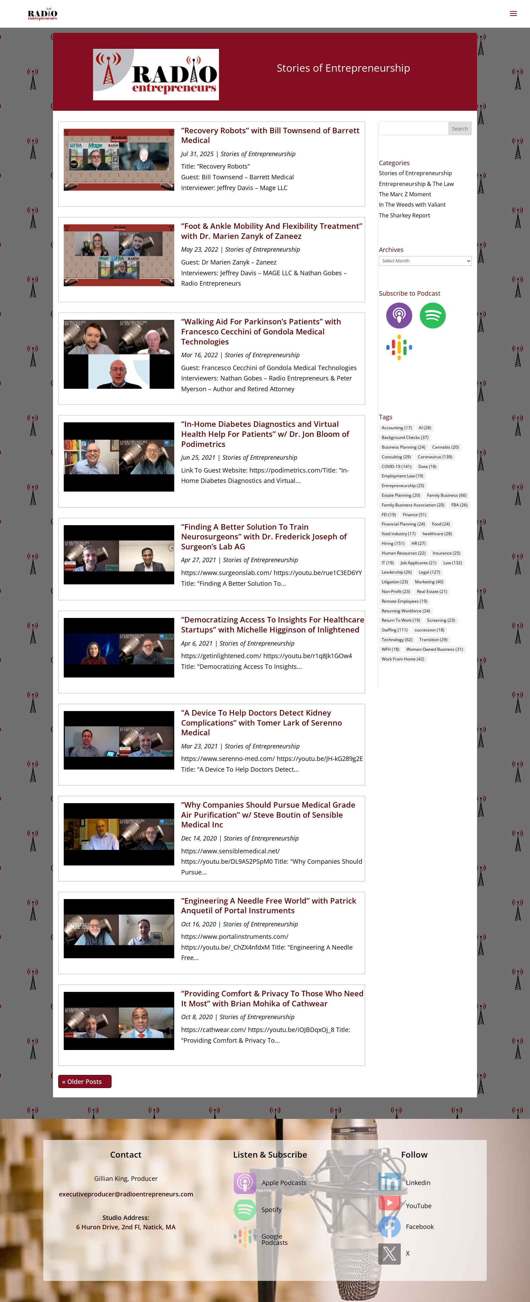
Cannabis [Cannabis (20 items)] (445, 447)
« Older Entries (85, 1081)
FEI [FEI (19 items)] (389, 515)
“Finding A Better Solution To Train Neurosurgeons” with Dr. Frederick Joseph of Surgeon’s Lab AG (264, 536)
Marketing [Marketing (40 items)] (429, 582)
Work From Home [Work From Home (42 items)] (403, 659)
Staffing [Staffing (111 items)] (395, 630)
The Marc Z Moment (405, 194)
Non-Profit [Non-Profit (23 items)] (396, 591)
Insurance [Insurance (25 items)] (446, 553)
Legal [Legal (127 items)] (429, 572)
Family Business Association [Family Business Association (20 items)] (413, 505)
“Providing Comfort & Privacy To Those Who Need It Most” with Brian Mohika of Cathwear (272, 998)
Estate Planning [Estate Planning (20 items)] (401, 495)
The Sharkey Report (404, 215)
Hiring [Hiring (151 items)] (393, 543)
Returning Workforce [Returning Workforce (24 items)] (406, 611)
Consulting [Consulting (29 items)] (396, 457)
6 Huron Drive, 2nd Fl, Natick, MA (126, 1227)
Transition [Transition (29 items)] (433, 640)
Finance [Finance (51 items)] (414, 515)
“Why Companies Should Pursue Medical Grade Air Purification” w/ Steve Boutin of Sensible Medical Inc (268, 814)
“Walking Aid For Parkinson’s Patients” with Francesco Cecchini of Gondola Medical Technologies (261, 331)
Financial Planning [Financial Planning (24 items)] (403, 524)
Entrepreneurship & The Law (416, 184)
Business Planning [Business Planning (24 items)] (403, 447)
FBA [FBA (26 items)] (459, 505)
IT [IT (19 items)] (388, 563)
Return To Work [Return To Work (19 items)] (401, 620)
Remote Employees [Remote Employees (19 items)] (404, 601)
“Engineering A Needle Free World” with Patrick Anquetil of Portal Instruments (268, 905)
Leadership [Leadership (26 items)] (397, 572)
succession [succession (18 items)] (429, 630)
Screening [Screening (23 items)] (441, 620)
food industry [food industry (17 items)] (399, 534)
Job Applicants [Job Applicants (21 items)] (418, 563)
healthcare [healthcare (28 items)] (437, 534)
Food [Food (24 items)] (441, 524)
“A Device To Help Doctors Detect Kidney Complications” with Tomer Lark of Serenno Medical (261, 722)
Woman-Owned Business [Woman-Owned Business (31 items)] (434, 649)
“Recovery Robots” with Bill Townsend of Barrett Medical (270, 135)
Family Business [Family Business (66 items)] (447, 495)
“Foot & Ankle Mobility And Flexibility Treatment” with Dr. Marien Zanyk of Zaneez (271, 231)
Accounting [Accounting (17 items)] (397, 428)
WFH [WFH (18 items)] (390, 649)
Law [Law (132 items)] (452, 563)
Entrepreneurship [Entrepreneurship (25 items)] (403, 485)
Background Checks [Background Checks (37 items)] (405, 437)
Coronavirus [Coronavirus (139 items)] (435, 457)
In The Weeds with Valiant (412, 204)
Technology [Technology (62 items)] (397, 640)
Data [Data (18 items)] (427, 466)
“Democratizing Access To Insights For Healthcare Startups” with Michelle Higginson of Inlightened (272, 624)
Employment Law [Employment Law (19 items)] (402, 476)
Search (460, 128)
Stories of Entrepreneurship (258, 154)
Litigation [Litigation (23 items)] (395, 582)
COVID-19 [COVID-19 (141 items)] (397, 466)
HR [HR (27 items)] (419, 543)
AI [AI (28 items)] (425, 428)
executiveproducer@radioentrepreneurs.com (126, 1194)
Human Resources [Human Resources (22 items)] (404, 553)
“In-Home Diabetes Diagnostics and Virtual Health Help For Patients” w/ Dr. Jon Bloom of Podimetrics (265, 434)
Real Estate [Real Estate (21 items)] (432, 591)
